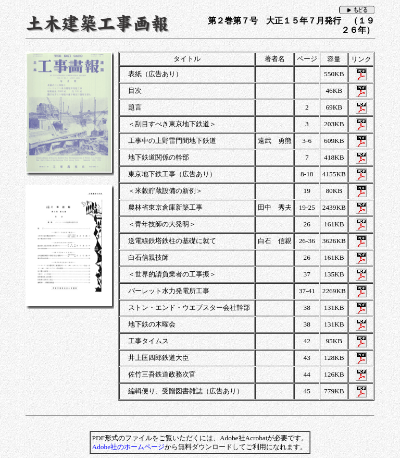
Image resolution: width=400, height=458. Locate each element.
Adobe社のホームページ (128, 447)
